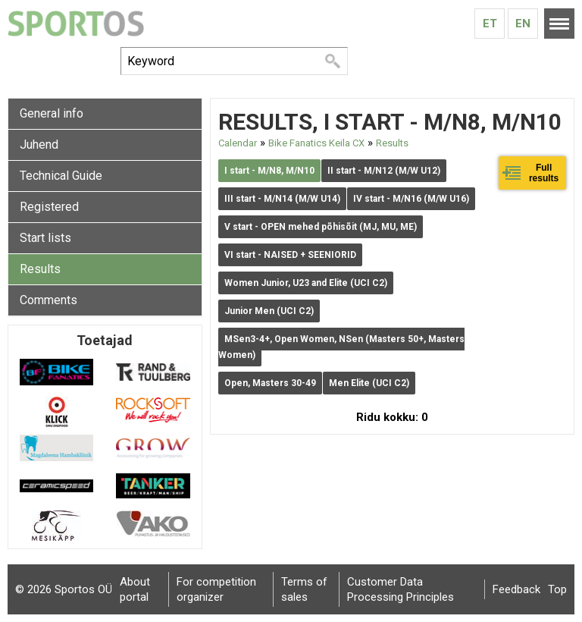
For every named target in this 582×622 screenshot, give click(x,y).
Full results (544, 173)
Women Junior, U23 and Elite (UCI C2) (305, 283)
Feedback (516, 589)
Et (490, 23)
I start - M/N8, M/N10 (269, 170)
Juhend (39, 144)
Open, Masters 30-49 (270, 383)
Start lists (45, 238)
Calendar (237, 143)
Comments (48, 300)
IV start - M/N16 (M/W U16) (411, 198)
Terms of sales (304, 589)
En (522, 23)
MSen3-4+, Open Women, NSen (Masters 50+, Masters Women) (341, 347)
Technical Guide (61, 175)
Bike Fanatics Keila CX (316, 143)
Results (40, 269)
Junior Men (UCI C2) (269, 311)
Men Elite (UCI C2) (369, 383)
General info (51, 113)
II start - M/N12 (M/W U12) (383, 170)
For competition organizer (216, 589)
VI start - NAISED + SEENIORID (290, 255)
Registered (49, 206)
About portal (135, 589)
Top (557, 589)
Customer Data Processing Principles (400, 589)
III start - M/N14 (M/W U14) (282, 198)
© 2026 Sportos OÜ (63, 589)
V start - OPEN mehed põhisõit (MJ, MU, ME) (320, 226)
